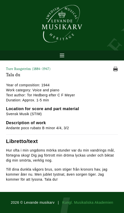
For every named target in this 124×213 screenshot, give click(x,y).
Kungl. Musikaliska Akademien (87, 202)
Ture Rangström (28, 69)
